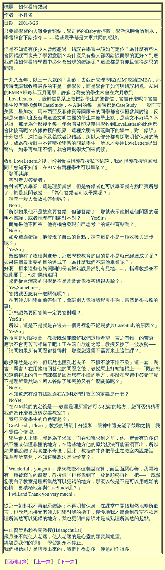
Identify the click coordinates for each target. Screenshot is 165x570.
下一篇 (67, 561)
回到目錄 (17, 561)
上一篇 (43, 561)
